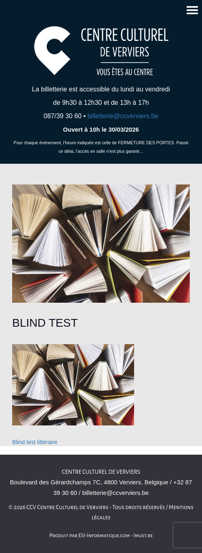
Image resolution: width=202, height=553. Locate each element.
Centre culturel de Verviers (101, 472)
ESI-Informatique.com (104, 535)
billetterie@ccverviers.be (123, 116)
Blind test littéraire (34, 442)
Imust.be (143, 535)
